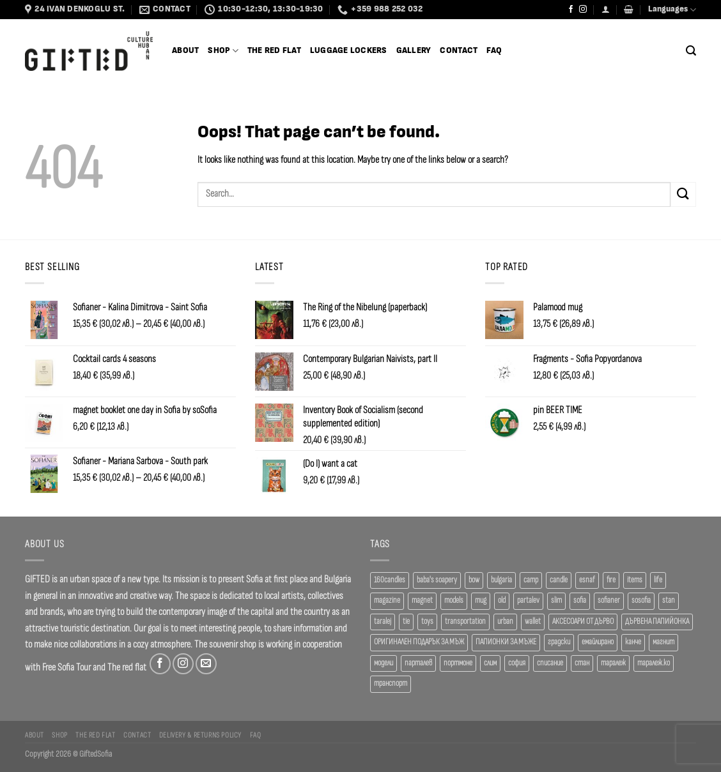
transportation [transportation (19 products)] (465, 621)
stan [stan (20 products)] (668, 600)
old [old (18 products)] (502, 600)
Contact (458, 51)
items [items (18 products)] (634, 580)
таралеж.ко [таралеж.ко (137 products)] (653, 663)
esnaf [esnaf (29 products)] (587, 580)
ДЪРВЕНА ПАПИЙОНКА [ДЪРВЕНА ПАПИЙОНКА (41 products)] (657, 621)
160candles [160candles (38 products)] (389, 580)
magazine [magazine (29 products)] (387, 600)
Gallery (413, 51)
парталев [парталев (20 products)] (418, 663)
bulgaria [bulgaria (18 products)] (501, 580)
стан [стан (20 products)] (582, 663)
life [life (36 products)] (658, 580)
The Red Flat (274, 51)
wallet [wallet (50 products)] (533, 621)
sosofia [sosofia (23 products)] (641, 600)
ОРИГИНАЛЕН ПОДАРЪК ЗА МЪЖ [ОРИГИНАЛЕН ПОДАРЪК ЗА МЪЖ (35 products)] (419, 642)
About (185, 51)
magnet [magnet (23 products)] (422, 600)
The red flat (126, 667)
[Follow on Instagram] (583, 9)
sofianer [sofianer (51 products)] (609, 600)
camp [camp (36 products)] (530, 580)
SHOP (223, 51)
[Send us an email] (206, 663)
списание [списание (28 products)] (550, 663)
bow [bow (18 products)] (474, 580)
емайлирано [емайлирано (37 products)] (598, 642)
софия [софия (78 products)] (516, 663)
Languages (672, 10)
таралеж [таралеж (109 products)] (613, 663)
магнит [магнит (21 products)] (663, 642)
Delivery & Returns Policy (200, 735)
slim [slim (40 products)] (556, 600)
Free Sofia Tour (66, 667)
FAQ (494, 51)
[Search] (691, 50)
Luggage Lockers (348, 51)
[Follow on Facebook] (571, 9)
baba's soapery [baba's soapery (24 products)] (437, 580)
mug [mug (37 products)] (480, 600)
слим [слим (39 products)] (490, 663)
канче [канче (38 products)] (633, 642)
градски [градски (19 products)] (559, 642)
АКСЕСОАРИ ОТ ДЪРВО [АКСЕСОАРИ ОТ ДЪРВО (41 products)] (583, 621)
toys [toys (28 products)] (427, 621)
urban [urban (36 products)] (505, 621)
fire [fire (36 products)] (611, 580)
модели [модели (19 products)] (383, 663)
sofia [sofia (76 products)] (579, 600)
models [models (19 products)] (453, 600)
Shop (59, 735)
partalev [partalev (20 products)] (528, 600)
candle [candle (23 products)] (559, 580)
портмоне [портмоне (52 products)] (458, 663)
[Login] (605, 9)
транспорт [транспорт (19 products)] (390, 683)
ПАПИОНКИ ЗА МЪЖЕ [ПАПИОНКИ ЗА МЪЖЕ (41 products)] (506, 642)
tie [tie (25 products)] (406, 621)
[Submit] (683, 194)
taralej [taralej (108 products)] (382, 621)
